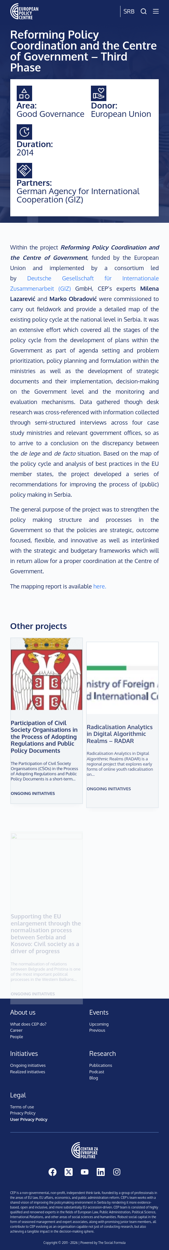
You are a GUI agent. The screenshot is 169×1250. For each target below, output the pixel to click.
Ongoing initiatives (33, 803)
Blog (93, 1077)
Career (16, 1030)
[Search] (144, 11)
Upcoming (99, 1024)
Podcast (96, 1071)
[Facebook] (53, 1172)
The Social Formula (112, 1243)
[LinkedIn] (101, 1172)
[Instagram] (117, 1172)
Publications (100, 1065)
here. (99, 586)
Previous (97, 1030)
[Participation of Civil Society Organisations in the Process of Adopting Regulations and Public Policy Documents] (46, 684)
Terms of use (22, 1106)
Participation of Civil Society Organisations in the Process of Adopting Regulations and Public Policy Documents (44, 747)
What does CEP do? (28, 1024)
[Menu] (156, 11)
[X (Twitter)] (69, 1172)
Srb (129, 11)
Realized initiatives (27, 1071)
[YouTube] (85, 1172)
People (16, 1036)
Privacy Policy (23, 1112)
